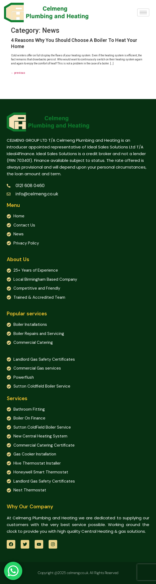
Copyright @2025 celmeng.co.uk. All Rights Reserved (78, 573)
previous (18, 72)
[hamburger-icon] (143, 12)
